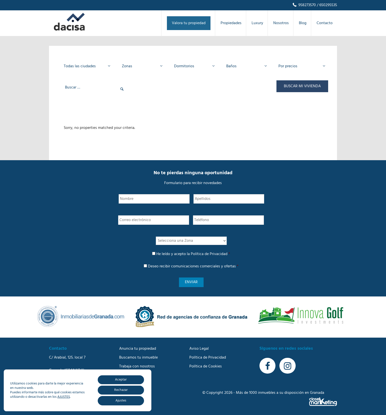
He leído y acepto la (193, 254)
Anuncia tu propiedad (137, 348)
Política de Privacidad (209, 254)
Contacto (127, 383)
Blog (123, 374)
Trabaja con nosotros (137, 366)
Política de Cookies (205, 366)
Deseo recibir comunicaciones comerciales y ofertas (193, 266)
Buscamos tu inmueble (138, 357)
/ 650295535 (326, 5)
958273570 (304, 5)
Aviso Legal (199, 348)
